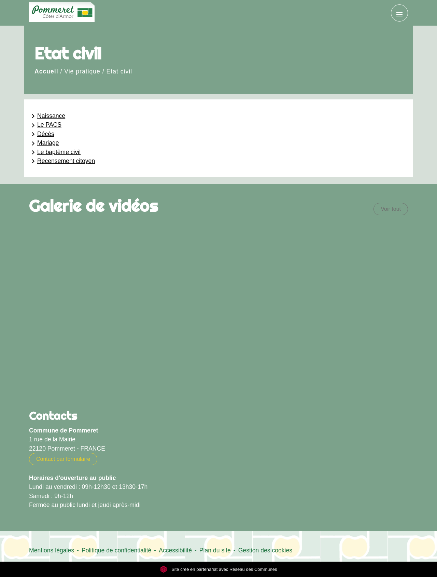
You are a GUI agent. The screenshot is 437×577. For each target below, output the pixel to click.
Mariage (44, 143)
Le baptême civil (55, 152)
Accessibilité (175, 550)
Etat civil (119, 71)
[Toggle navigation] (399, 13)
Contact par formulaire (63, 459)
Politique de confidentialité (116, 550)
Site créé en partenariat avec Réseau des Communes (218, 569)
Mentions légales (51, 550)
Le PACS (45, 125)
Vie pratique (82, 71)
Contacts (53, 416)
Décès (41, 134)
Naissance (47, 116)
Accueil (46, 71)
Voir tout (391, 209)
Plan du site (215, 550)
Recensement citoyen (62, 161)
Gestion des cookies (265, 550)
